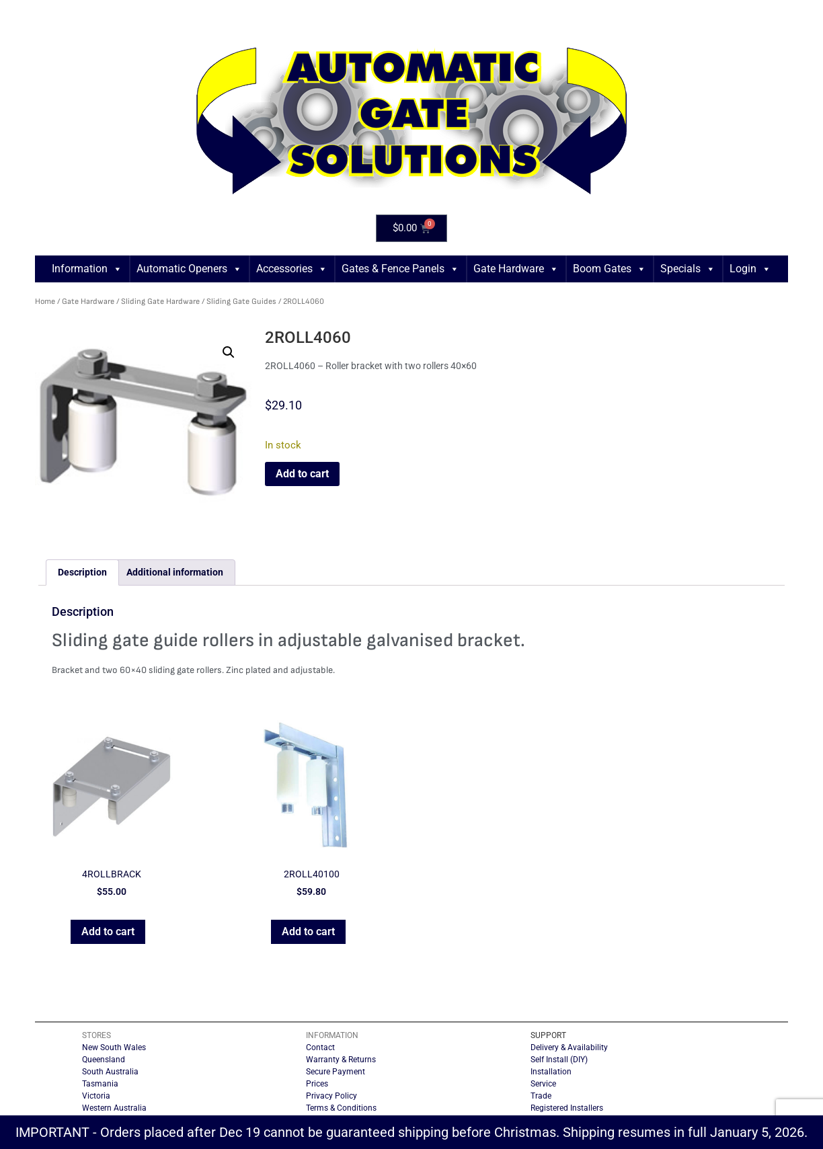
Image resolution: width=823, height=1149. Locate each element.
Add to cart (302, 473)
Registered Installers (567, 1108)
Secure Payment (335, 1071)
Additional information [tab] (174, 572)
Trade (541, 1096)
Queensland (103, 1059)
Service (543, 1083)
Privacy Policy (331, 1096)
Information (87, 268)
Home (45, 301)
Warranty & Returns (341, 1059)
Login (750, 268)
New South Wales (114, 1047)
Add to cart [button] (107, 931)
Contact (320, 1047)
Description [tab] (82, 572)
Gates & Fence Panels (400, 268)
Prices (317, 1083)
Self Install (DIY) (559, 1059)
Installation (551, 1071)
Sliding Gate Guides (241, 301)
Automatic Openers (189, 268)
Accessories (291, 268)
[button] (229, 352)
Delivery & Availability (569, 1047)
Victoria (96, 1096)
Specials (687, 268)
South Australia (110, 1071)
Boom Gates (609, 268)
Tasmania (100, 1083)
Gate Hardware (516, 268)
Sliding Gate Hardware (160, 301)
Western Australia (114, 1108)
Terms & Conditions (341, 1108)
